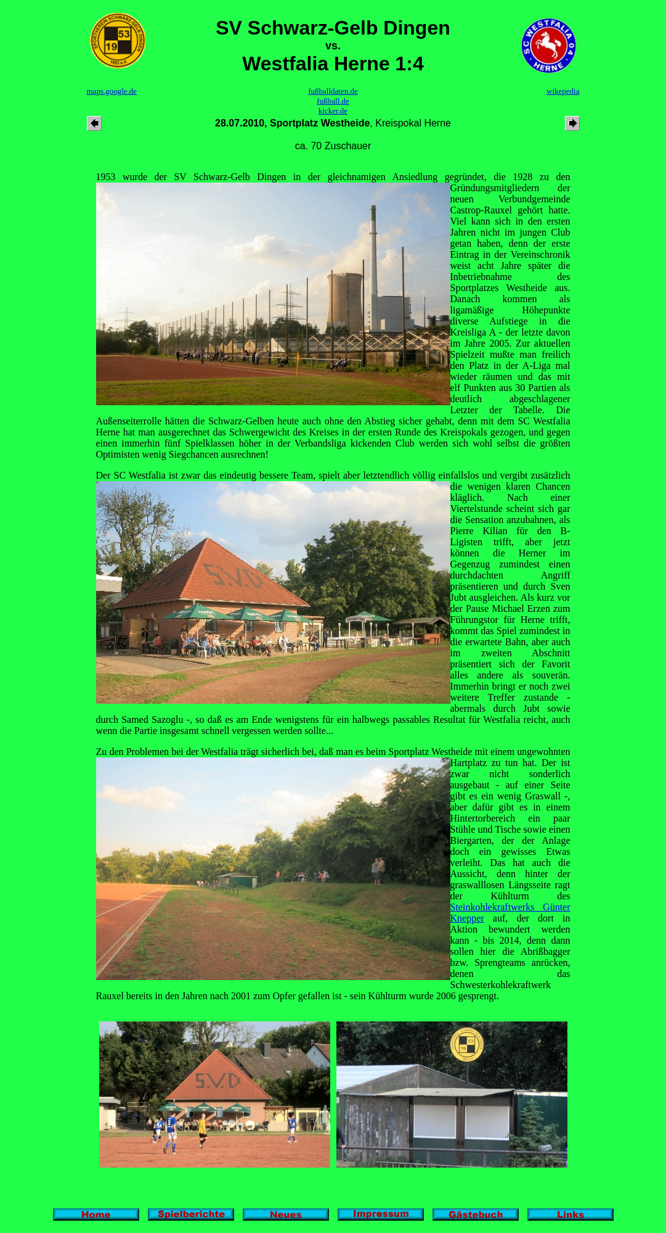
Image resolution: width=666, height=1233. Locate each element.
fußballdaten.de (333, 91)
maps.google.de (112, 91)
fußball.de (333, 100)
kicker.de (333, 110)
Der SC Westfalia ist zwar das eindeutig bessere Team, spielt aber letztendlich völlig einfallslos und (298, 475)
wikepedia (562, 91)
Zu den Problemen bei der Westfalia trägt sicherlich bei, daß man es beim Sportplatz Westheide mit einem (307, 751)
